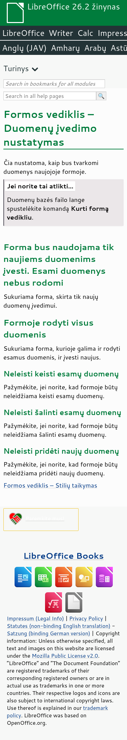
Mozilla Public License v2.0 (65, 655)
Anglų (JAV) (24, 48)
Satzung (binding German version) (48, 633)
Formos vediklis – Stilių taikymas (50, 485)
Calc (85, 33)
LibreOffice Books (63, 555)
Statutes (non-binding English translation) (58, 626)
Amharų (65, 48)
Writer (60, 33)
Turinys (16, 68)
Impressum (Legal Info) (35, 618)
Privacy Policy (86, 618)
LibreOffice (23, 33)
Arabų (95, 48)
